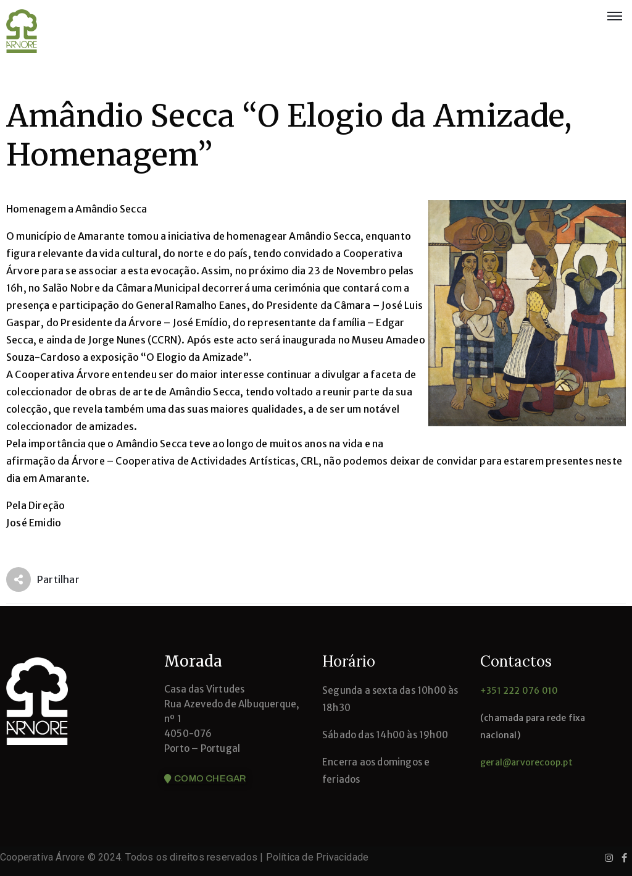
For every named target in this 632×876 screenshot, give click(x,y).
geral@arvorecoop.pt (526, 762)
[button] (205, 779)
